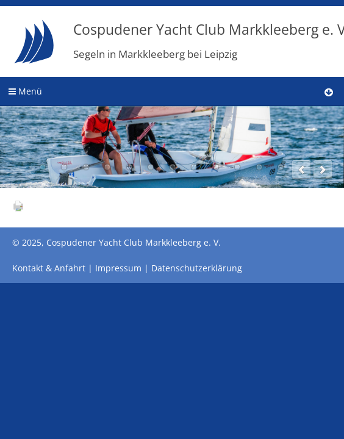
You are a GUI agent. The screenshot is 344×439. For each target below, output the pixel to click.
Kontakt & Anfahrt (48, 268)
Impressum (118, 268)
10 (237, 167)
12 (281, 167)
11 (259, 167)
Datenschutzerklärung (196, 268)
